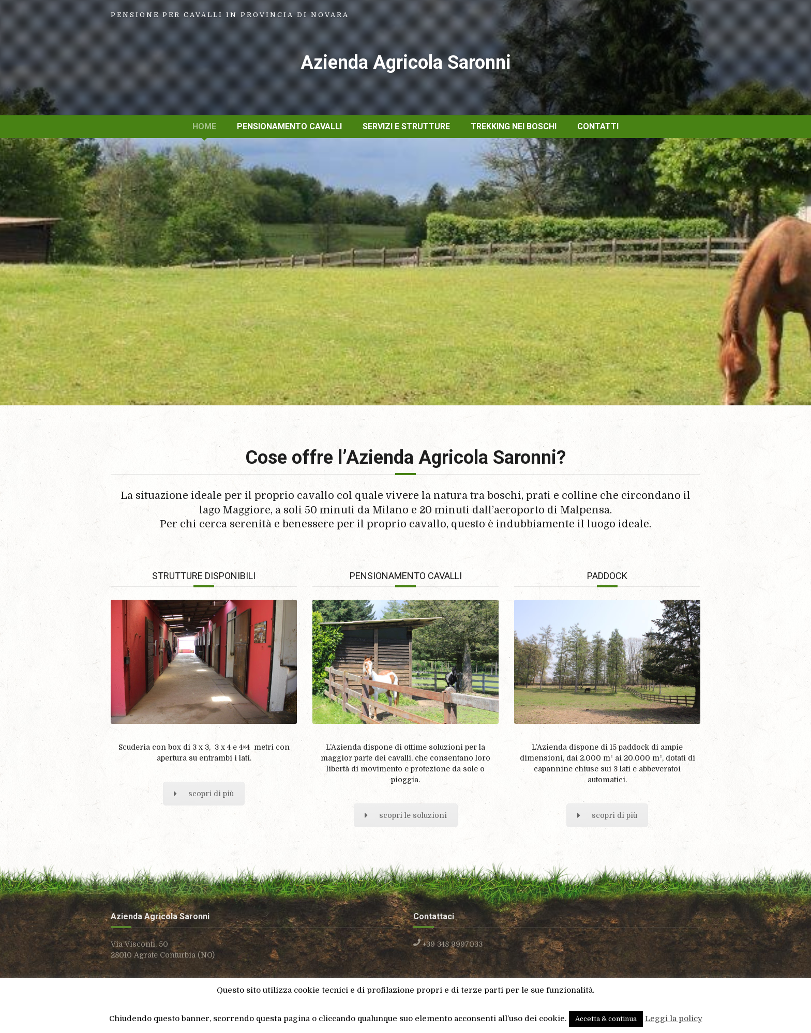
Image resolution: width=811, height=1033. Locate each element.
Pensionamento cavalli (289, 126)
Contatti (598, 126)
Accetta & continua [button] (606, 1019)
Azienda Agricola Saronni (406, 62)
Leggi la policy (673, 1018)
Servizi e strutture (406, 126)
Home (204, 126)
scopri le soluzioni (406, 815)
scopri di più (204, 793)
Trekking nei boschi (514, 126)
